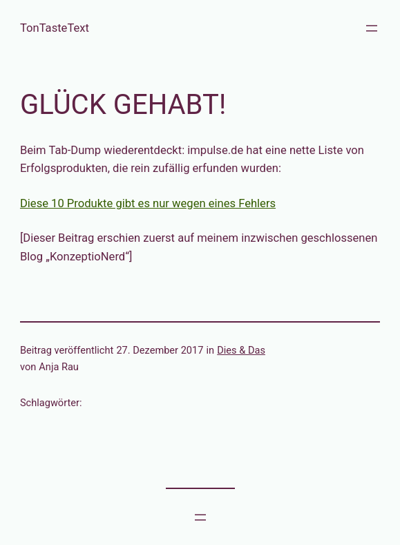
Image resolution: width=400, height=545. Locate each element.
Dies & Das (241, 350)
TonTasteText (54, 28)
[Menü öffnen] (371, 28)
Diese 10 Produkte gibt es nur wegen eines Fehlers (148, 203)
